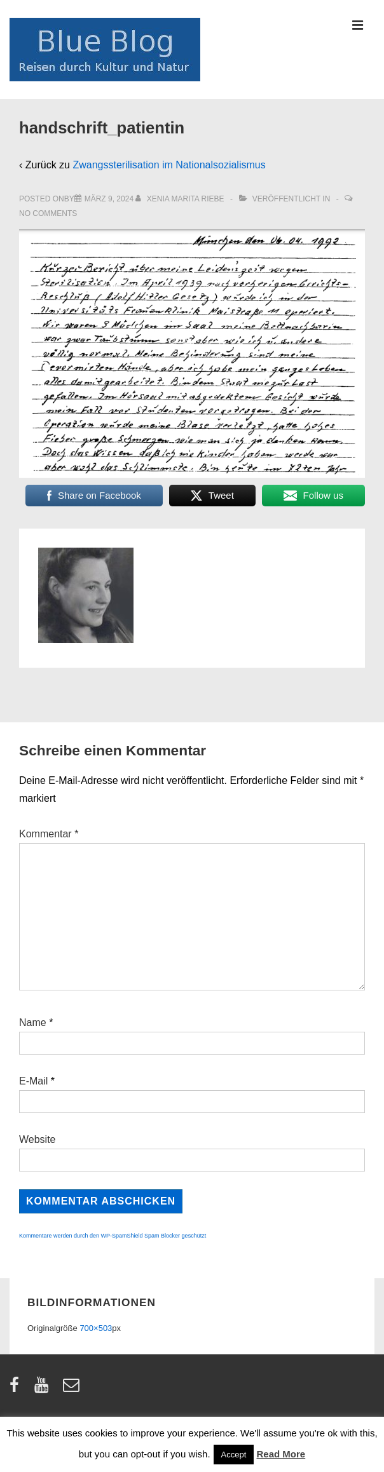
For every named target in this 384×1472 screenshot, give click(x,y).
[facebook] (17, 1389)
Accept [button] (234, 1454)
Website (37, 1139)
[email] (73, 1389)
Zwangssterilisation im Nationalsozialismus (168, 164)
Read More (281, 1453)
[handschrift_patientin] (109, 198)
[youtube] (44, 1389)
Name (32, 1022)
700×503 (95, 1328)
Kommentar (48, 833)
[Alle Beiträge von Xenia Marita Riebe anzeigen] (180, 198)
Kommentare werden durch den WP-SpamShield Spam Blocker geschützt (112, 1235)
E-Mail (33, 1081)
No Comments (48, 213)
